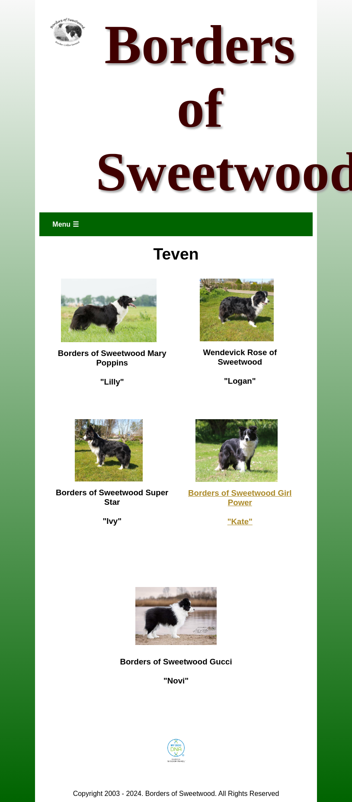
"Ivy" (112, 521)
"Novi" (176, 680)
